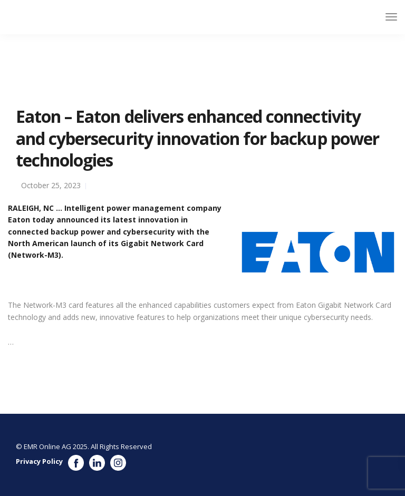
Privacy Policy (39, 461)
